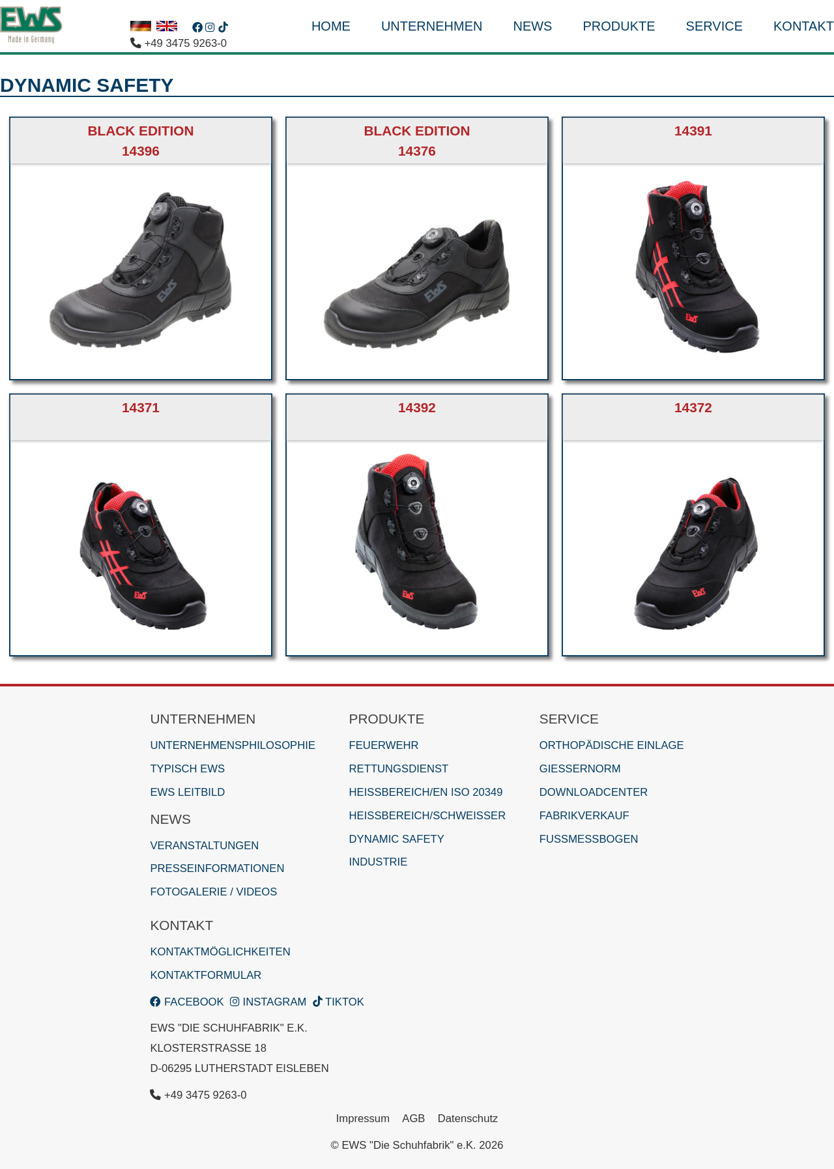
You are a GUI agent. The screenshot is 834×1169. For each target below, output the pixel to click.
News (532, 26)
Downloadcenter (593, 792)
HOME (331, 26)
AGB (413, 1118)
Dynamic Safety (396, 839)
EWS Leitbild (187, 792)
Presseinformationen (217, 868)
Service (714, 26)
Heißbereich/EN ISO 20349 (426, 792)
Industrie (378, 862)
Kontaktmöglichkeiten (220, 952)
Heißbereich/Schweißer (427, 816)
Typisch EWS (187, 769)
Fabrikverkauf (584, 816)
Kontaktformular (205, 975)
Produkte (618, 26)
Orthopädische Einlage (611, 745)
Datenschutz (468, 1118)
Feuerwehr (384, 745)
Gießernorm (580, 769)
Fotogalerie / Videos (213, 892)
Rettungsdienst (399, 769)
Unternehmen (432, 26)
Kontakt (803, 26)
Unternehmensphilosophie (232, 745)
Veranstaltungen (204, 845)
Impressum (363, 1118)
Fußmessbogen (589, 839)
